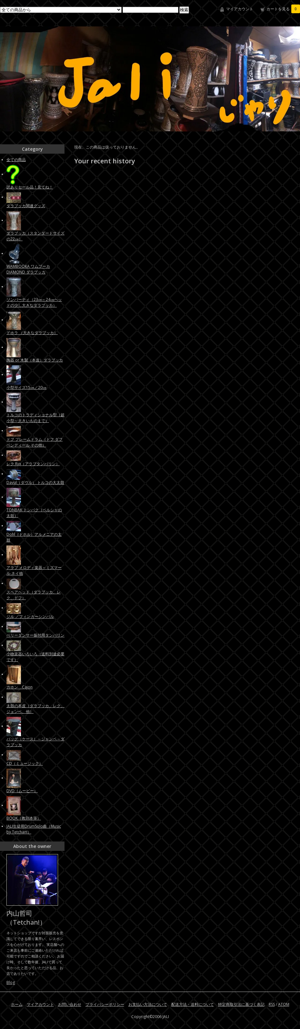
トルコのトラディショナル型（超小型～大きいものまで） (35, 417)
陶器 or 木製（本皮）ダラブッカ (34, 360)
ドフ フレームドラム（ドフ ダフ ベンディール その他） (34, 442)
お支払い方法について (147, 1004)
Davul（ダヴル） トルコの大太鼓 (35, 482)
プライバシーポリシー (104, 1004)
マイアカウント (239, 9)
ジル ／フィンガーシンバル (30, 616)
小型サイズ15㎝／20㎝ (26, 387)
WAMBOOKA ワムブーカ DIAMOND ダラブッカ (28, 269)
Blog (10, 982)
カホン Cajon (19, 687)
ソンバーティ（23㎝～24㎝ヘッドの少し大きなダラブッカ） (34, 302)
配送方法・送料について (192, 1004)
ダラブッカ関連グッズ (25, 205)
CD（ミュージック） (24, 763)
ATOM (283, 1004)
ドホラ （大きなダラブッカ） (32, 332)
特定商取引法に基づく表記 (241, 1004)
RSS (272, 1004)
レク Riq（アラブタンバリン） (33, 463)
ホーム (17, 1004)
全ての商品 (16, 159)
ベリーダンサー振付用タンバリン (35, 635)
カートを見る (283, 9)
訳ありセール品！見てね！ (29, 187)
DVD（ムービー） (22, 790)
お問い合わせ (69, 1004)
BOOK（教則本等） (23, 818)
